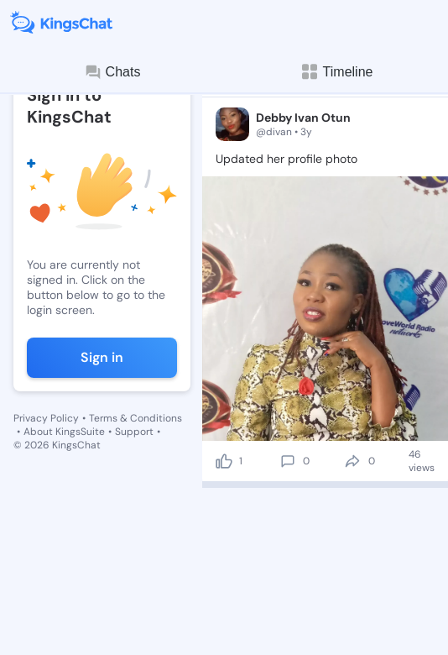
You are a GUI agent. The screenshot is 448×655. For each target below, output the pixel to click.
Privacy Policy (46, 418)
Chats (112, 72)
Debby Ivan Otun (303, 117)
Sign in (102, 357)
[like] (224, 461)
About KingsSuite (64, 431)
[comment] (287, 461)
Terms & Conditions (135, 418)
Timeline (336, 71)
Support (134, 431)
